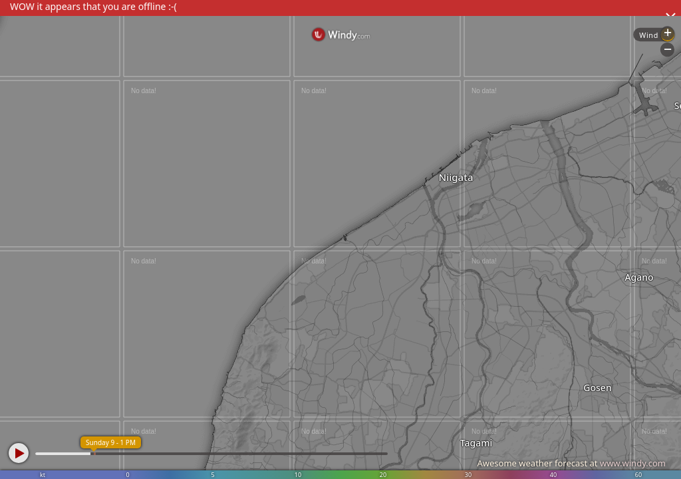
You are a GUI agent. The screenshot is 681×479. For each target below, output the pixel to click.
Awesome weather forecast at (571, 463)
